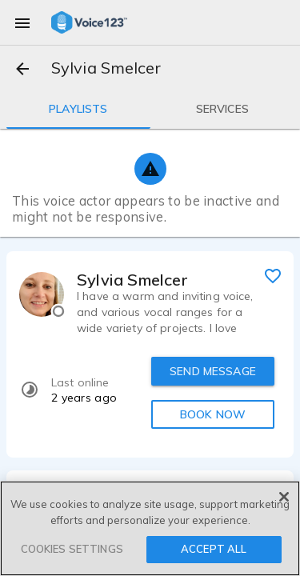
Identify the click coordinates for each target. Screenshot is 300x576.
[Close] (284, 497)
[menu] (22, 22)
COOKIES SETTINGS (72, 548)
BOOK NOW (213, 414)
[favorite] (273, 275)
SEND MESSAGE (213, 371)
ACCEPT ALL (213, 548)
